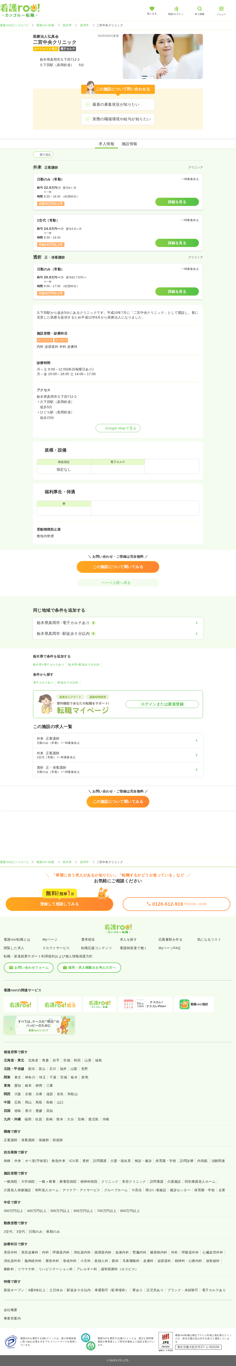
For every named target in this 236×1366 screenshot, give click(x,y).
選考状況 (88, 939)
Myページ (49, 939)
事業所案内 (12, 1318)
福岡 (28, 1119)
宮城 (66, 1060)
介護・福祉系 (120, 1161)
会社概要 (10, 1310)
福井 (63, 1069)
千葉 (53, 1077)
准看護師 (28, 1140)
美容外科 (10, 1252)
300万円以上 (13, 1211)
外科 (174, 1252)
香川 (28, 1111)
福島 (98, 1060)
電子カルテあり (43, 682)
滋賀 (49, 1094)
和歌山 (72, 1094)
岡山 (28, 1102)
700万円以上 (107, 1211)
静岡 (39, 1085)
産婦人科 (101, 1261)
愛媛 (39, 1111)
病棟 (7, 1161)
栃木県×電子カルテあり (48, 664)
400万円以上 (37, 1211)
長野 (84, 1069)
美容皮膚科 (29, 1252)
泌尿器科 (164, 1261)
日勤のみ (35, 1231)
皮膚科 (148, 1261)
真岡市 (84, 25)
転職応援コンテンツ (96, 948)
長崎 (49, 1119)
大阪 (17, 1094)
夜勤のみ (53, 1231)
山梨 (74, 1069)
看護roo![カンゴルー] (14, 25)
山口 (60, 1102)
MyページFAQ (170, 948)
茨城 (63, 1077)
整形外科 (52, 1261)
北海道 (33, 1060)
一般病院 (10, 1181)
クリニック (109, 1181)
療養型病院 (67, 1181)
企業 (222, 1190)
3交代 (20, 1231)
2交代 (8, 1231)
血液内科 (122, 1252)
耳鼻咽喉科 (130, 1261)
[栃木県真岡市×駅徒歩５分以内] (118, 633)
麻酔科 (9, 1269)
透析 (85, 1161)
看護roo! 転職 (45, 25)
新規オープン (14, 1290)
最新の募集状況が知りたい (116, 104)
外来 (17, 1161)
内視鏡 (202, 1161)
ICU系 (74, 1161)
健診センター (180, 1190)
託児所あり (155, 1290)
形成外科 (70, 1261)
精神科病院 (88, 1181)
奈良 (60, 1094)
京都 (28, 1094)
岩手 (56, 1060)
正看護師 (10, 1140)
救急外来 (58, 1161)
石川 (52, 1069)
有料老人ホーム (47, 1190)
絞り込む (43, 154)
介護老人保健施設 (17, 1190)
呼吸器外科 (190, 1252)
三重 (49, 1085)
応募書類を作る (170, 939)
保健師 (44, 1140)
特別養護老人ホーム (200, 1181)
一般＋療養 (47, 1181)
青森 (45, 1060)
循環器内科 (102, 1252)
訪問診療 (187, 1161)
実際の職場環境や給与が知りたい (122, 119)
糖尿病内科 (158, 1252)
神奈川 (30, 1077)
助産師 (58, 1140)
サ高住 (137, 1190)
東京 (17, 1077)
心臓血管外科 (212, 1252)
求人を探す (128, 939)
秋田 (77, 1060)
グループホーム (116, 1190)
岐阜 (28, 1085)
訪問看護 (100, 1161)
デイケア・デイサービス (81, 1190)
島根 (49, 1102)
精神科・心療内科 (188, 1261)
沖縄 (105, 1119)
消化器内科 (82, 1252)
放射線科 (213, 1261)
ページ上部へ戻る (118, 583)
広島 (17, 1102)
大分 (70, 1119)
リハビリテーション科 (56, 1269)
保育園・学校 (166, 1161)
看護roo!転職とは (17, 939)
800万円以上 (130, 1211)
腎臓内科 (139, 1252)
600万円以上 (83, 1211)
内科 (45, 1252)
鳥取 (39, 1102)
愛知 (17, 1085)
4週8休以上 (37, 1290)
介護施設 (174, 1181)
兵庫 (39, 1094)
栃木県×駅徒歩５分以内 (83, 664)
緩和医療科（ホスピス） (120, 1269)
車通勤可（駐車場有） (112, 1290)
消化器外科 (12, 1261)
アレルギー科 (87, 1269)
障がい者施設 (156, 1190)
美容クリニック (134, 1181)
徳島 (17, 1111)
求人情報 (106, 144)
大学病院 (28, 1181)
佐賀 (38, 1119)
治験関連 (218, 1161)
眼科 (115, 1261)
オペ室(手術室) (36, 1161)
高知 (49, 1111)
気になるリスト (209, 939)
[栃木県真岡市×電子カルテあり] (118, 622)
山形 (87, 1060)
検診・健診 (143, 1161)
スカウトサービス (56, 948)
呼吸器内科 (61, 1252)
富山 (42, 1069)
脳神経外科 (33, 1261)
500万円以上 (60, 1211)
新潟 (31, 1069)
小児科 (85, 1261)
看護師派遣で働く (133, 948)
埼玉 (42, 1077)
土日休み (56, 1290)
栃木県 (67, 25)
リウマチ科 (26, 1269)
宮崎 (81, 1119)
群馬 (84, 1077)
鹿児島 (93, 1119)
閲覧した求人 (14, 948)
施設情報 (129, 144)
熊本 (59, 1119)
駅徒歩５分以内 (68, 682)
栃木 (74, 1077)
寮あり (137, 1290)
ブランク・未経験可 (182, 1290)
